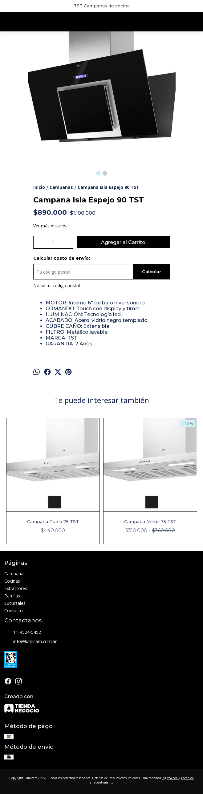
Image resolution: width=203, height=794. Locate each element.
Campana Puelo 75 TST (53, 521)
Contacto (13, 610)
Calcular (151, 272)
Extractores (15, 588)
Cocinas (12, 581)
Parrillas (12, 596)
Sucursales (15, 603)
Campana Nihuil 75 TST (150, 521)
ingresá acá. (170, 778)
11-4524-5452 (22, 632)
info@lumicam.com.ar (30, 641)
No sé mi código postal (56, 285)
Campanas (15, 573)
